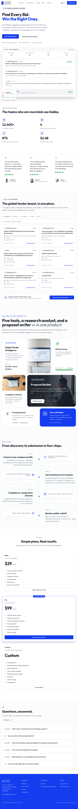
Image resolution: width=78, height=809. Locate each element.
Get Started (71, 3)
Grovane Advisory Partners (48, 786)
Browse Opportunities (30, 36)
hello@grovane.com (8, 794)
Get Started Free (10, 36)
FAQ (43, 3)
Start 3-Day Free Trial (39, 590)
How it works (25, 786)
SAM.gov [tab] (15, 216)
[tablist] (22, 216)
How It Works (30, 3)
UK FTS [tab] (38, 216)
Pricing (38, 3)
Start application (31, 243)
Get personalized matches (61, 297)
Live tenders (24, 792)
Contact (49, 3)
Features (21, 3)
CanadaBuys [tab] (23, 216)
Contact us (8, 720)
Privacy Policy (64, 783)
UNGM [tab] (31, 216)
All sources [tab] (7, 216)
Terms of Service (64, 786)
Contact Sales (39, 687)
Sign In (63, 3)
